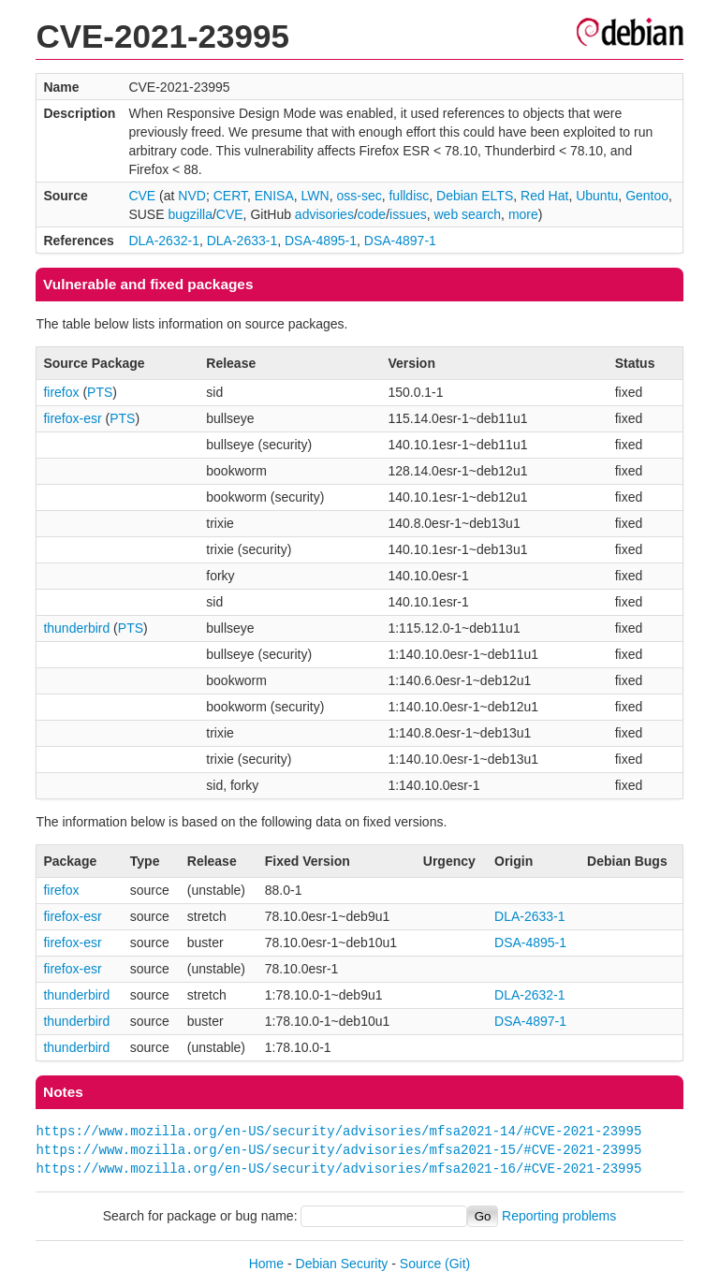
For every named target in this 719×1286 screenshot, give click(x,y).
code (372, 214)
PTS (99, 392)
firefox (61, 392)
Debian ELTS (474, 195)
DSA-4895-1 (321, 240)
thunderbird (76, 628)
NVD (192, 195)
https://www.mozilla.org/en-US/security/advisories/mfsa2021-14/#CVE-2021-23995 (338, 1131)
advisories (324, 214)
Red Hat (544, 195)
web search (468, 214)
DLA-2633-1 (242, 240)
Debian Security (342, 1263)
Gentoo (646, 195)
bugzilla (190, 214)
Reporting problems (559, 1215)
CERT (230, 195)
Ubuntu (597, 195)
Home (266, 1263)
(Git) (457, 1263)
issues (408, 214)
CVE (141, 195)
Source (420, 1263)
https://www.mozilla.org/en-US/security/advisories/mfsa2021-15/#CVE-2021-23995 (338, 1150)
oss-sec (358, 195)
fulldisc (409, 195)
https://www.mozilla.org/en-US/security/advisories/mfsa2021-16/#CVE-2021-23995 (338, 1168)
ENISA (274, 195)
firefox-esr (72, 418)
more (523, 214)
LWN (315, 195)
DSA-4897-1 (400, 240)
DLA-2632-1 (163, 240)
